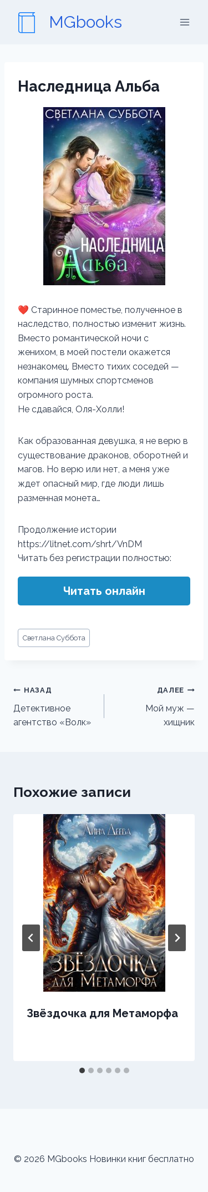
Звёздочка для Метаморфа (102, 1013)
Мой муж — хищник (154, 705)
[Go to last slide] (31, 938)
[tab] (82, 1070)
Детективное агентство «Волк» (54, 705)
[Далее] (177, 938)
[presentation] (104, 903)
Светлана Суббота (54, 638)
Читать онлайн (104, 591)
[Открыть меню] (184, 22)
